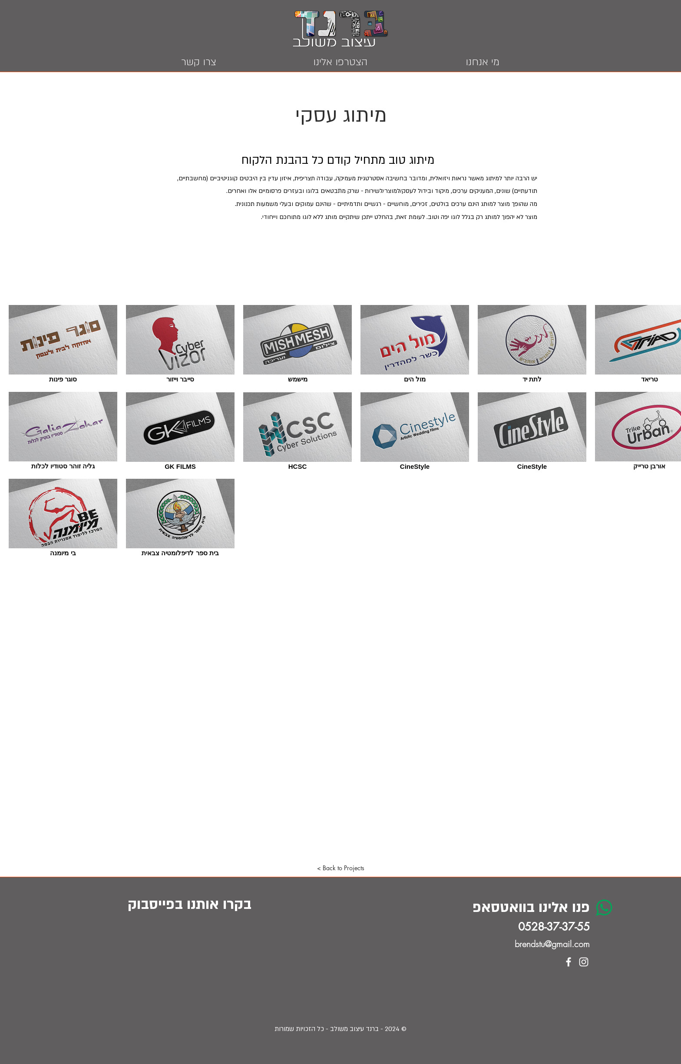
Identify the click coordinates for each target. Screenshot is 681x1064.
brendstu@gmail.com (552, 944)
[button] (340, 868)
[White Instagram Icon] (584, 962)
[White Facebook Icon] (568, 962)
